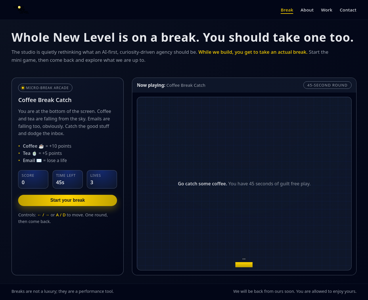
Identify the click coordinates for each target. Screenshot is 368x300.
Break (287, 10)
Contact (348, 10)
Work (326, 10)
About (307, 10)
